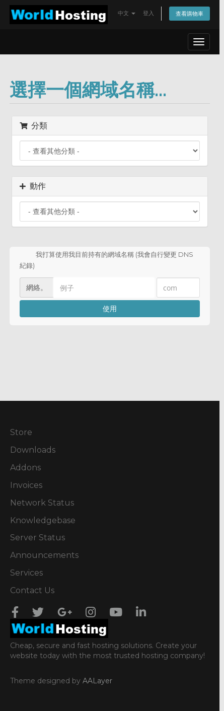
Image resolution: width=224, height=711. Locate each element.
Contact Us (32, 590)
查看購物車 (189, 13)
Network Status (42, 503)
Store (21, 432)
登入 (148, 13)
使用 (110, 308)
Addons (25, 467)
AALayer (97, 680)
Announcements (44, 555)
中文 (126, 13)
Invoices (26, 485)
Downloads (32, 450)
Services (26, 573)
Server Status (37, 537)
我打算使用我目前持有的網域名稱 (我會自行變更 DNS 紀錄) (106, 259)
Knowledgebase (43, 520)
